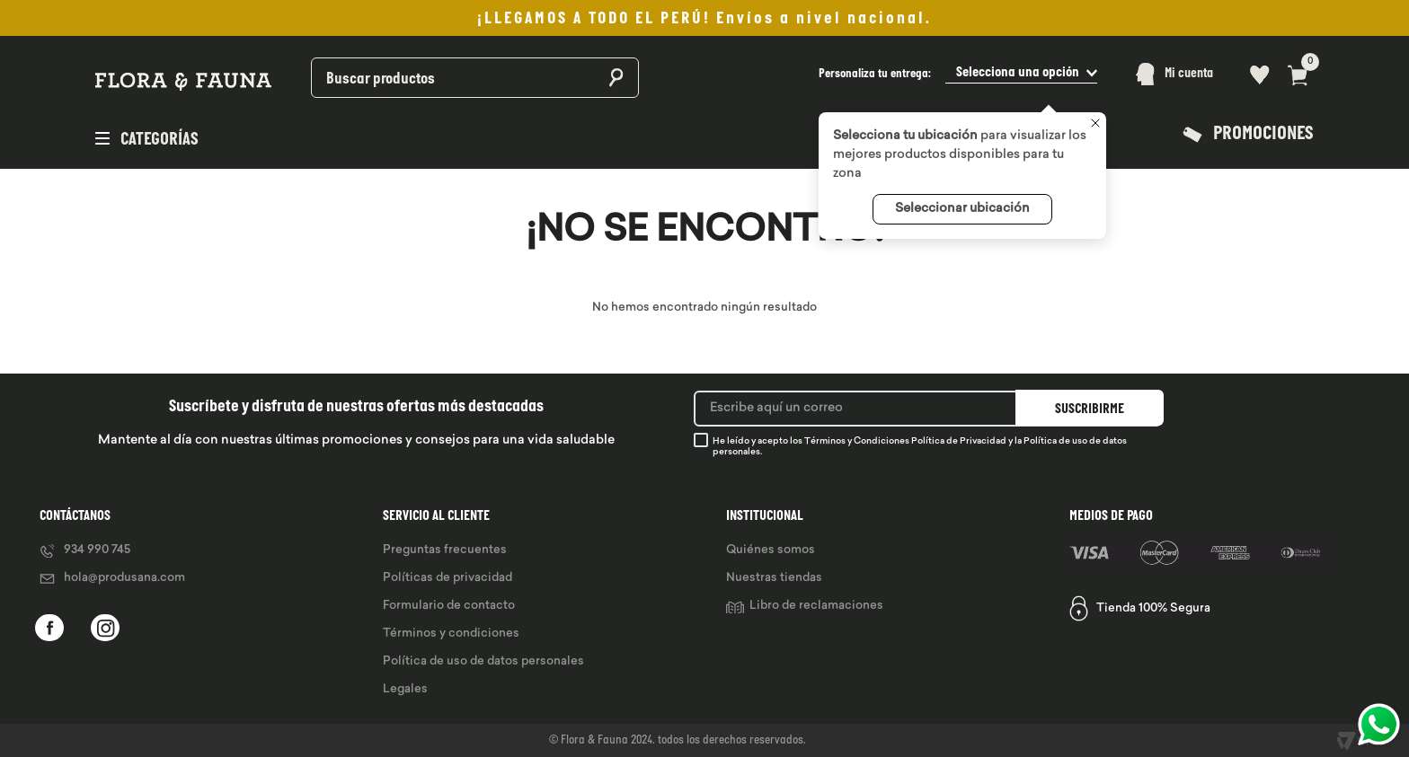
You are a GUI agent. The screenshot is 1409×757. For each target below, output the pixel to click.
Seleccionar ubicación (962, 209)
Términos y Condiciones (856, 441)
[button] (958, 74)
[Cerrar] (1095, 124)
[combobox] (428, 74)
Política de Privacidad (958, 441)
